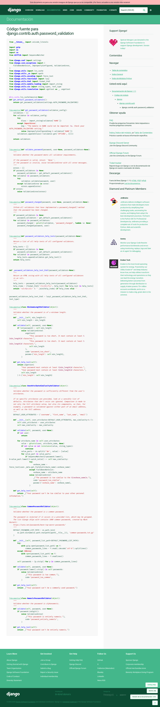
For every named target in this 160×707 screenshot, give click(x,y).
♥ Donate (113, 10)
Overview (29, 10)
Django (14, 10)
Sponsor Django (132, 660)
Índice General (117, 74)
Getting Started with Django (17, 664)
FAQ (111, 120)
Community (89, 10)
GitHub (100, 660)
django (119, 99)
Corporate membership (135, 664)
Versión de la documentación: (144, 697)
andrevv (126, 695)
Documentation (53, 10)
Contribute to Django (48, 664)
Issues (79, 10)
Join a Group (45, 660)
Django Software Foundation (18, 672)
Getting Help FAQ (76, 660)
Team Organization (14, 668)
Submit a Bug (45, 668)
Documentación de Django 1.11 (124, 91)
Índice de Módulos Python (122, 78)
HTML (134, 181)
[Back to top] (155, 703)
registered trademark (70, 702)
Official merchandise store (136, 668)
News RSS (101, 680)
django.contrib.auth (127, 103)
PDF (139, 181)
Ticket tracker (115, 163)
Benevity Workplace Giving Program (139, 672)
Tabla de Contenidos (143, 133)
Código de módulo (121, 95)
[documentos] (15, 110)
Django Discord (75, 664)
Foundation (102, 10)
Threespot (109, 695)
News (65, 10)
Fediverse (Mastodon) (105, 668)
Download (40, 10)
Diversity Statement (14, 680)
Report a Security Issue (49, 672)
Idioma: (152, 691)
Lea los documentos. (132, 183)
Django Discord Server (119, 143)
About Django (12, 660)
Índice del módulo (123, 133)
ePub (144, 181)
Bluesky (100, 672)
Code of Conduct (13, 676)
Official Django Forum (119, 153)
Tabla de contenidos (119, 70)
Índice (112, 133)
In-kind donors (63, 694)
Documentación (20, 19)
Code (72, 10)
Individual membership (49, 676)
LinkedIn (100, 676)
